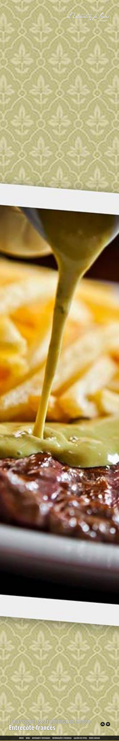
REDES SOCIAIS (94, 738)
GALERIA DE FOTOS (80, 738)
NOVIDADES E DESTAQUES (41, 738)
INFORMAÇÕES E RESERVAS (62, 738)
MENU (28, 738)
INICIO (21, 738)
